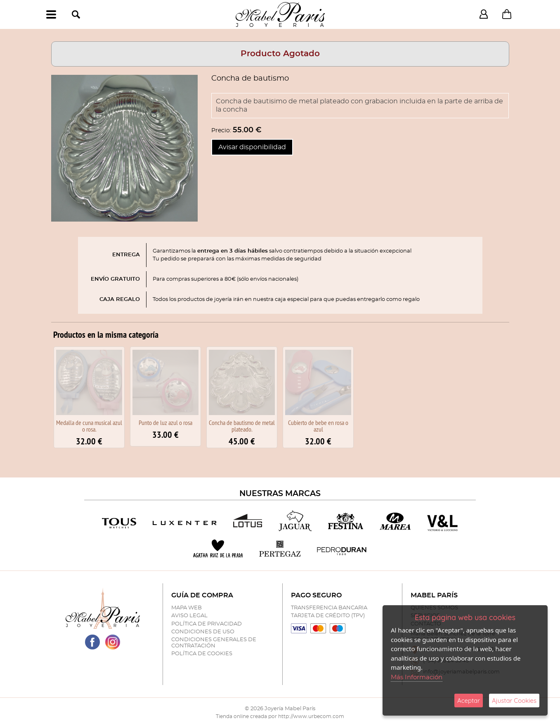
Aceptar (468, 700)
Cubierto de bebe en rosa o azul (318, 425)
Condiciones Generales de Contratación (213, 642)
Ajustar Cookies (514, 700)
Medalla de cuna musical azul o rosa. (89, 425)
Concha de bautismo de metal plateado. (242, 425)
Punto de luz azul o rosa (165, 422)
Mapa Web (186, 608)
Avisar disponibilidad (252, 147)
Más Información (416, 677)
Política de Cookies (201, 653)
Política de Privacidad (206, 624)
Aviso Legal (189, 615)
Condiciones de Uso (202, 632)
